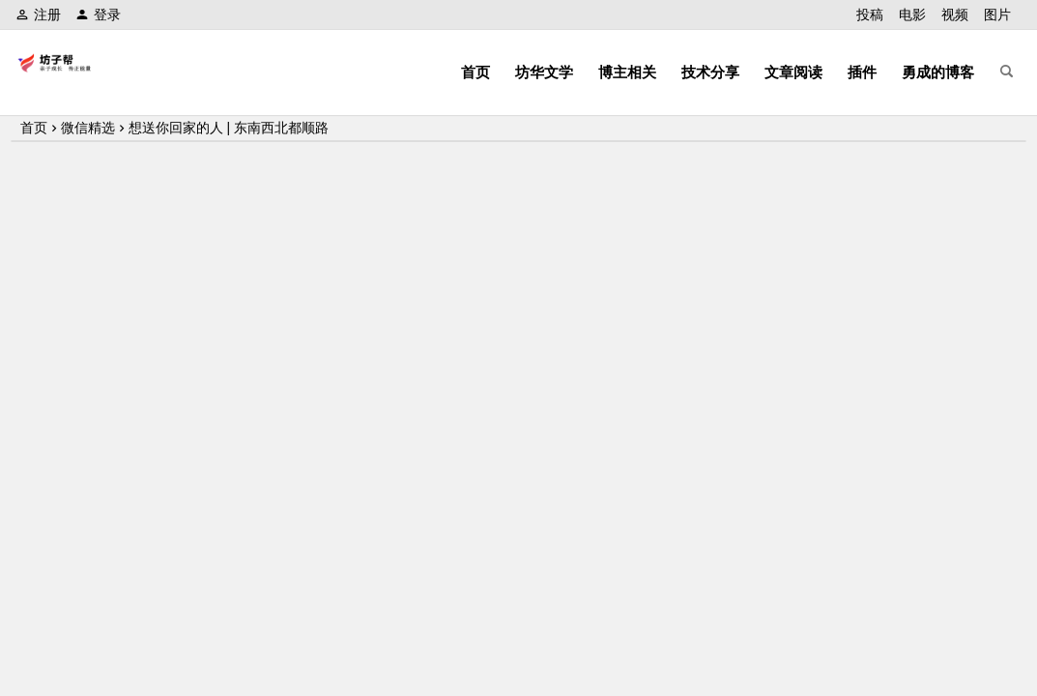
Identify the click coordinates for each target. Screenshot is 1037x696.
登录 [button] (98, 14)
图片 (997, 14)
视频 (954, 14)
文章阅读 (793, 72)
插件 (862, 72)
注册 (38, 14)
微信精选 (88, 127)
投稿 (869, 14)
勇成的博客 (938, 72)
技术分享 (710, 72)
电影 (912, 14)
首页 (475, 72)
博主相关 (627, 72)
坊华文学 (544, 72)
